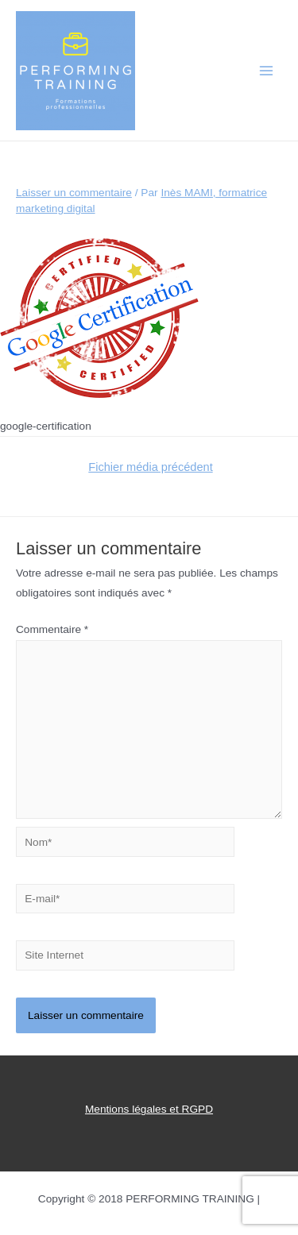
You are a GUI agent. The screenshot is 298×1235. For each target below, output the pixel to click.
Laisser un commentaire (74, 193)
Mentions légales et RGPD (149, 1109)
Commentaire (52, 629)
